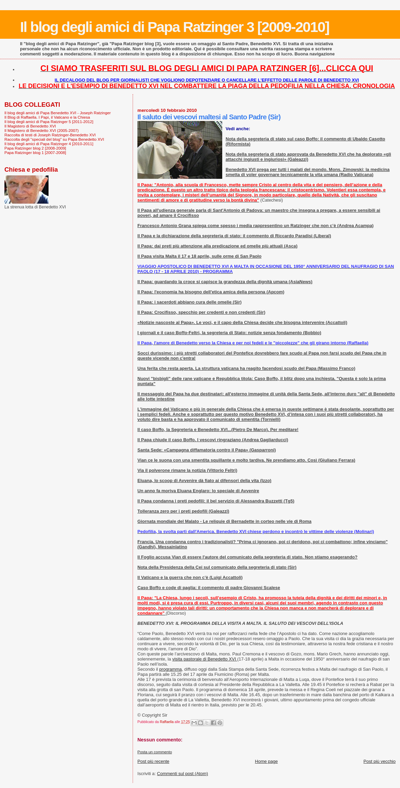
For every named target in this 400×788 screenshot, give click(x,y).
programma (170, 669)
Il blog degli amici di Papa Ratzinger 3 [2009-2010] (174, 27)
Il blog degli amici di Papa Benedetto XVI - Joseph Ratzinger (57, 112)
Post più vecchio (379, 761)
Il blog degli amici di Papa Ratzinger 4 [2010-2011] (48, 143)
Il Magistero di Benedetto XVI (30, 126)
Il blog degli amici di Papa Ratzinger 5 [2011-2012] (48, 121)
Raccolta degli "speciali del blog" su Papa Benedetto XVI (54, 139)
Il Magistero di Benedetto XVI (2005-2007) (41, 130)
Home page (266, 761)
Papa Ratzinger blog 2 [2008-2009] (35, 148)
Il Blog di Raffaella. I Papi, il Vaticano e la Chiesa (47, 117)
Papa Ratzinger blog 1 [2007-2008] (35, 152)
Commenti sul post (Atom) (182, 773)
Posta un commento (154, 752)
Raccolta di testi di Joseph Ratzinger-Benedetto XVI (50, 135)
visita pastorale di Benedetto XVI (204, 659)
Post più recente (153, 761)
